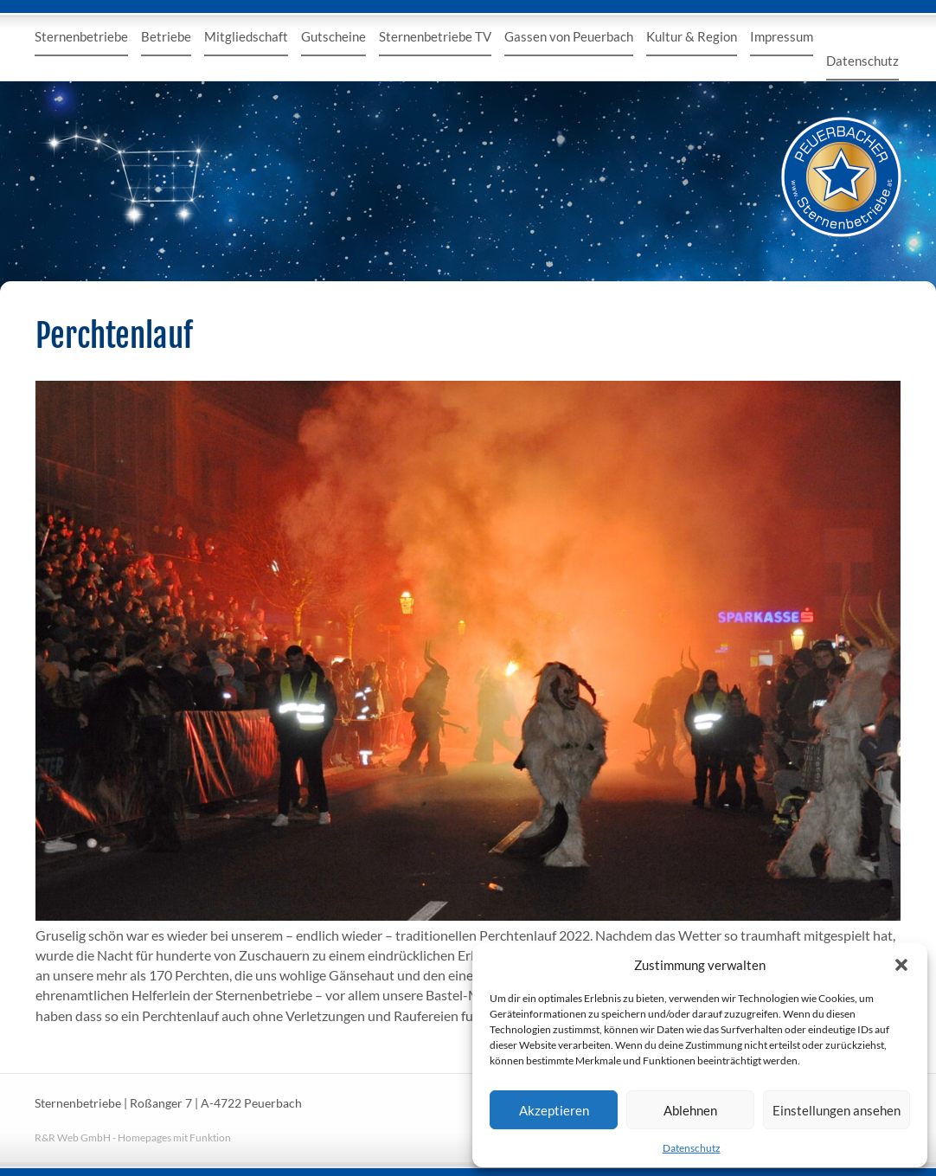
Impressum (781, 36)
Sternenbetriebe (81, 36)
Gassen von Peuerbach (568, 36)
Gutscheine (333, 36)
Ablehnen (690, 1110)
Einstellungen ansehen (837, 1110)
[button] (901, 965)
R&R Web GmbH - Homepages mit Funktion (133, 1137)
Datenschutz (692, 1147)
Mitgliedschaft (246, 36)
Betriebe (166, 36)
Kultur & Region (691, 36)
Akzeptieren (554, 1110)
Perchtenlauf (114, 336)
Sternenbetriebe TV (435, 36)
